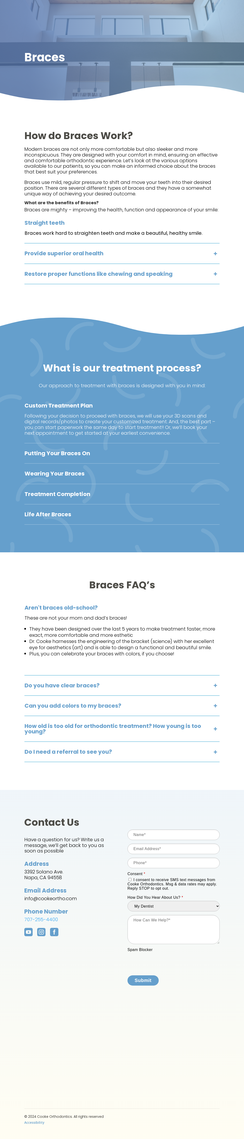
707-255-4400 (41, 919)
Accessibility (34, 1122)
